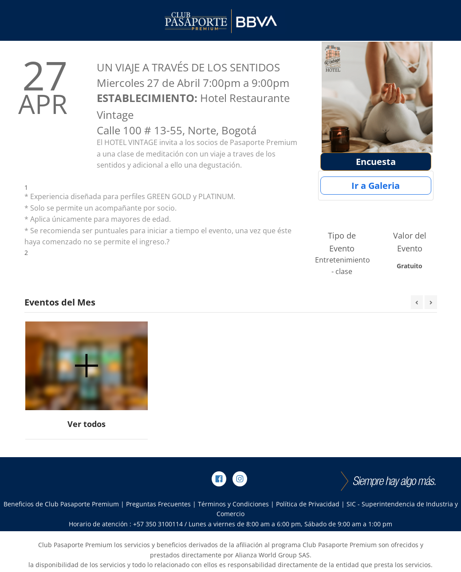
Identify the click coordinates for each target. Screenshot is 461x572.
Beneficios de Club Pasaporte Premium (61, 504)
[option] (86, 380)
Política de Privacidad (307, 504)
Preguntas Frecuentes (158, 504)
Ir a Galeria (375, 186)
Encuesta (376, 162)
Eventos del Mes (59, 302)
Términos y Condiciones (233, 504)
